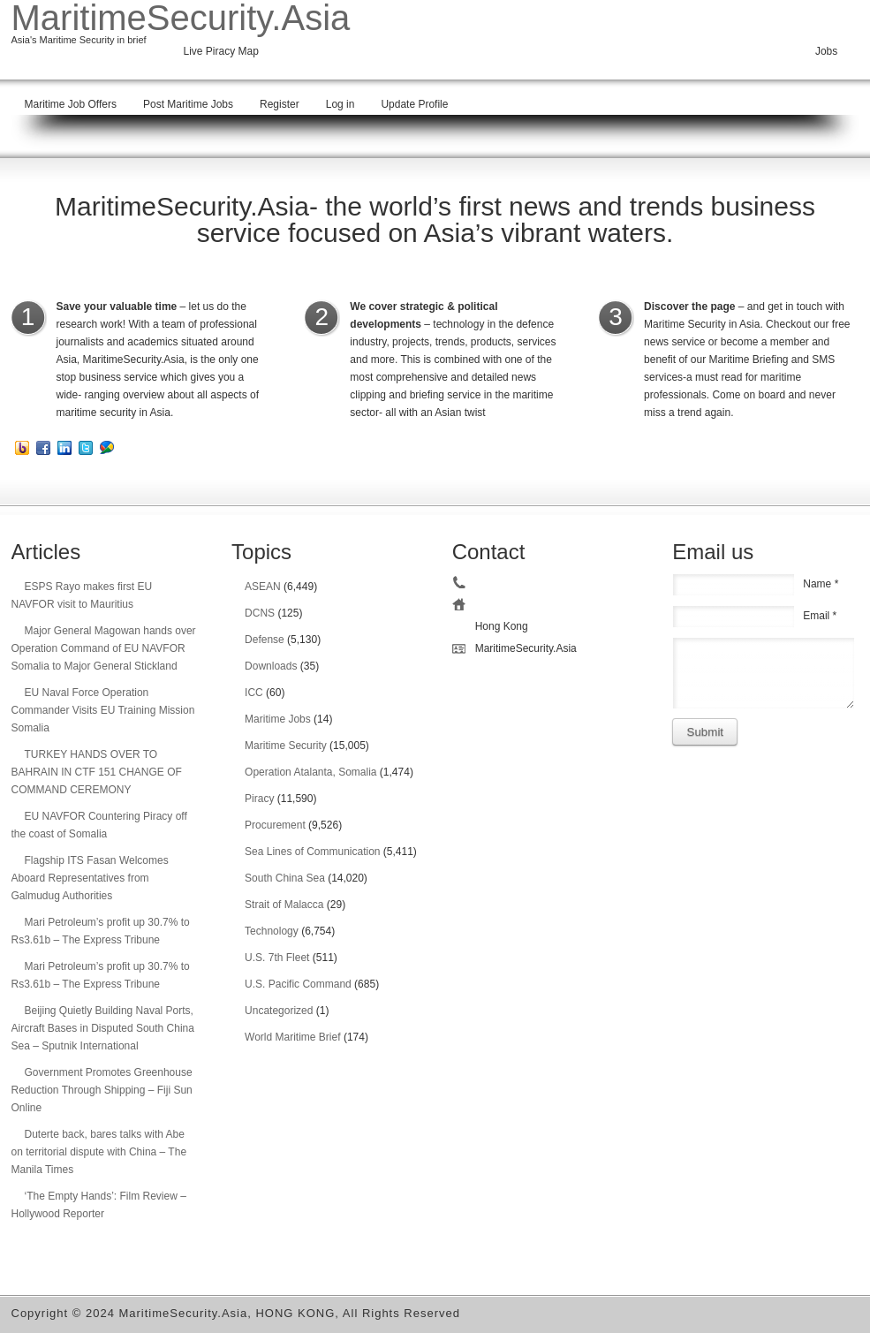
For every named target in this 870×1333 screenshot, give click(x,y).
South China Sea (285, 878)
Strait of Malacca (284, 904)
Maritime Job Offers (71, 104)
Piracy (259, 798)
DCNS (260, 613)
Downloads (271, 666)
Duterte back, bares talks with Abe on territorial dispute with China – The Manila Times (99, 1152)
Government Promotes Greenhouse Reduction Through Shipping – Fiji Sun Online (102, 1090)
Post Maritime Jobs (188, 104)
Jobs (826, 51)
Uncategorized (279, 1010)
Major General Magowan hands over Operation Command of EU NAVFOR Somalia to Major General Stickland (103, 648)
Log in (340, 104)
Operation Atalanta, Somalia (310, 772)
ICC (254, 692)
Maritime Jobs (278, 719)
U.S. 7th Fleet (277, 957)
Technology (272, 931)
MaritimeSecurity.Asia (181, 17)
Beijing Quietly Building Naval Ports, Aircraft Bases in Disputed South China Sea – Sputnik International (102, 1028)
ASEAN (263, 586)
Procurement (275, 825)
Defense (264, 639)
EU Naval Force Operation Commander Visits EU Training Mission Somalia (103, 710)
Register (279, 104)
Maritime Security (286, 745)
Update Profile (414, 104)
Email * (819, 616)
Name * (820, 584)
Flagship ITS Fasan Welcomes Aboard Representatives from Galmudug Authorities (90, 878)
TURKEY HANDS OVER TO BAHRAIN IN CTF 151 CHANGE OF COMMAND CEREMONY (96, 772)
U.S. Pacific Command (298, 984)
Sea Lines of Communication (312, 851)
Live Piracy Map (221, 51)
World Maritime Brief (292, 1037)
